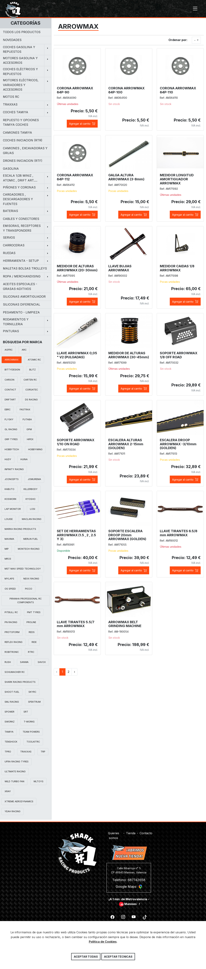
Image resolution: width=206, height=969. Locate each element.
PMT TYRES (33, 612)
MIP (7, 548)
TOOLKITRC (33, 741)
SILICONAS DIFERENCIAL (21, 304)
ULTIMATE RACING (15, 771)
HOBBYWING (35, 449)
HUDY (8, 459)
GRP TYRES (11, 439)
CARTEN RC (30, 379)
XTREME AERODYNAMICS (19, 801)
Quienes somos (113, 833)
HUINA (24, 459)
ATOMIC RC (34, 359)
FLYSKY (9, 419)
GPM (29, 429)
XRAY (8, 791)
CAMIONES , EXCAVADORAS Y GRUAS (25, 150)
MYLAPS (9, 578)
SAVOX (42, 662)
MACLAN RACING (31, 519)
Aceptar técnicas (118, 956)
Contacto (146, 831)
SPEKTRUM (34, 701)
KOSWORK (10, 499)
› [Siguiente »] (74, 672)
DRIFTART (10, 399)
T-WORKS (29, 721)
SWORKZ (10, 721)
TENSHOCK (11, 741)
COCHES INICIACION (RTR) (22, 140)
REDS (32, 632)
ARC (24, 349)
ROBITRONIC (12, 652)
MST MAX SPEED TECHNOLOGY (23, 568)
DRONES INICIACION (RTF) (22, 161)
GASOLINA (11, 168)
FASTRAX (25, 409)
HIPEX (30, 439)
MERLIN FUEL (30, 539)
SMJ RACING (12, 701)
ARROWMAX (12, 359)
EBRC (7, 409)
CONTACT (10, 389)
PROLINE (31, 622)
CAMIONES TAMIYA (17, 132)
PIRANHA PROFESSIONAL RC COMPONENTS (26, 600)
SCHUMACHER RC (15, 672)
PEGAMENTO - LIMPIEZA (21, 312)
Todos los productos (21, 32)
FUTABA (27, 419)
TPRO (8, 751)
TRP (43, 751)
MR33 (8, 558)
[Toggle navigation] (195, 8)
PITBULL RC (11, 612)
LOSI (32, 509)
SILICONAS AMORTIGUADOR (24, 296)
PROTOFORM (12, 632)
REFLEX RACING (13, 642)
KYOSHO (30, 499)
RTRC (31, 652)
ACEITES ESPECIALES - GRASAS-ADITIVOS (20, 286)
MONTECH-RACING (29, 548)
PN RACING (11, 622)
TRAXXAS (25, 751)
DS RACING (31, 399)
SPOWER (9, 711)
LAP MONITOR (13, 509)
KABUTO (9, 489)
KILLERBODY (31, 489)
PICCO (28, 588)
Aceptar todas (86, 956)
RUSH (8, 662)
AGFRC (9, 349)
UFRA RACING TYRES (17, 761)
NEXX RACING (31, 578)
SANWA (24, 662)
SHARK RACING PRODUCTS (20, 682)
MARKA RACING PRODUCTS (20, 529)
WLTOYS (38, 781)
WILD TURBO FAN (14, 781)
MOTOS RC (11, 97)
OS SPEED (10, 588)
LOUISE (9, 519)
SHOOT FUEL (12, 691)
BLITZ (32, 369)
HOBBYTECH (12, 449)
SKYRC (32, 691)
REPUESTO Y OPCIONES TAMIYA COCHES (21, 122)
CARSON (9, 379)
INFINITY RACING (14, 469)
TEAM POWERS (31, 731)
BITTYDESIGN (12, 369)
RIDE (34, 642)
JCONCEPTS (12, 479)
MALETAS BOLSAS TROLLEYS (25, 268)
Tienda (130, 831)
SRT (26, 711)
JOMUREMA (34, 479)
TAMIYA (9, 731)
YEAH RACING (12, 811)
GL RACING (11, 429)
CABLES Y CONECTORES (21, 219)
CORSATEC (31, 389)
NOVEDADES (12, 40)
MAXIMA (9, 539)
